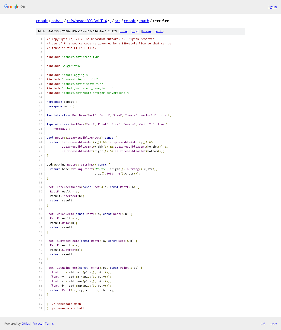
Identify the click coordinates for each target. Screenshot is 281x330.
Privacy (37, 323)
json (273, 323)
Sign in (272, 7)
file (123, 31)
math (144, 20)
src (117, 20)
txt (263, 323)
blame (146, 31)
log (134, 31)
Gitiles (26, 323)
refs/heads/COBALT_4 (87, 20)
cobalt (42, 20)
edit (159, 31)
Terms (49, 323)
